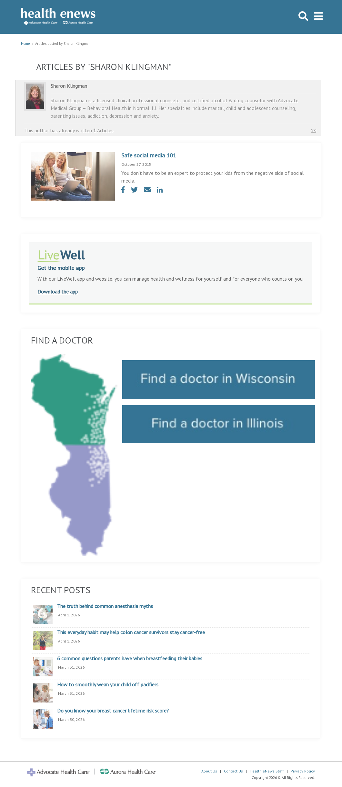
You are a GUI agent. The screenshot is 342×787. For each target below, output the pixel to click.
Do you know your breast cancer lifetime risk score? (113, 711)
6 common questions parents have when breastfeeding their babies (129, 659)
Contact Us (233, 771)
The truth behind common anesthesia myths (105, 606)
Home (25, 43)
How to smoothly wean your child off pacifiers (107, 685)
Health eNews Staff (267, 771)
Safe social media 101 (148, 155)
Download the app (57, 291)
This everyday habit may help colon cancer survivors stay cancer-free (131, 632)
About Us (209, 771)
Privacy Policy (303, 771)
